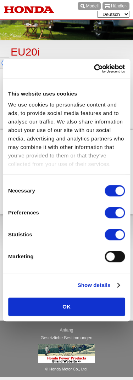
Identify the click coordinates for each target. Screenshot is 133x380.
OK (66, 307)
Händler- (119, 6)
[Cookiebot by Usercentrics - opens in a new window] (95, 68)
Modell (92, 6)
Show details (94, 285)
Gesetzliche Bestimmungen (66, 337)
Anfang (66, 330)
